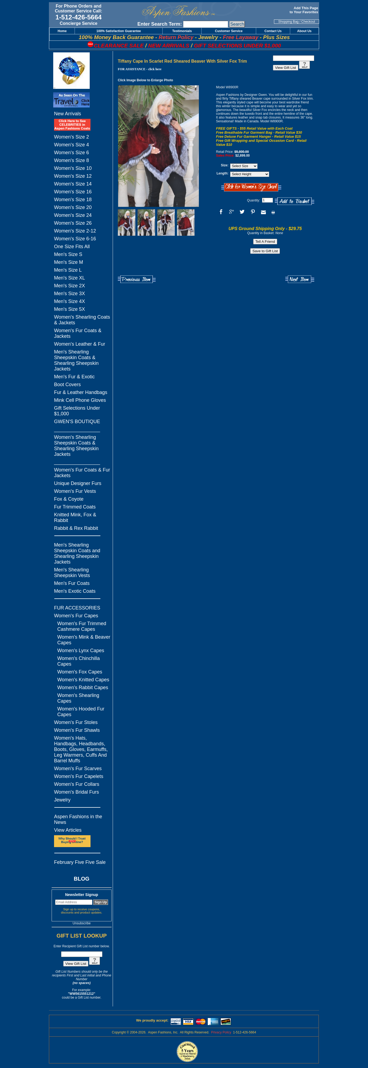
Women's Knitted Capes (83, 679)
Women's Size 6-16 (75, 238)
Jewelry (62, 800)
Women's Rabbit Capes (82, 687)
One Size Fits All (72, 246)
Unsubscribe (82, 923)
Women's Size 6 (71, 152)
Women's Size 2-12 (75, 231)
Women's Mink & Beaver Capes (83, 639)
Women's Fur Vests (75, 491)
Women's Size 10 (73, 168)
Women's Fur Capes (76, 615)
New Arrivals (67, 113)
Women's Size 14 (73, 184)
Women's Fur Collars (76, 784)
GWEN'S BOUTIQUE (77, 421)
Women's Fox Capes (79, 672)
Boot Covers (67, 384)
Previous (137, 279)
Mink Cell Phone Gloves (80, 400)
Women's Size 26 (73, 223)
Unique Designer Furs (77, 483)
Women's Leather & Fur (79, 344)
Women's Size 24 (73, 215)
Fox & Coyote (68, 499)
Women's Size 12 (73, 176)
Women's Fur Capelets (78, 776)
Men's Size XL (69, 278)
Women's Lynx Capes (80, 650)
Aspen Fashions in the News (78, 819)
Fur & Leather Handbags (80, 392)
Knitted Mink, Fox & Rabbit (75, 517)
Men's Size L (68, 270)
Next (299, 279)
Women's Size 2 (71, 137)
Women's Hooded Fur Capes (80, 711)
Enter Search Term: (159, 24)
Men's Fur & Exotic (74, 376)
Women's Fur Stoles (76, 722)
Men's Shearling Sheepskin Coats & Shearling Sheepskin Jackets (76, 360)
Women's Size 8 (71, 160)
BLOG (81, 879)
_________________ (77, 429)
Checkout (308, 21)
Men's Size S (68, 254)
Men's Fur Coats (71, 583)
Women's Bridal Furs (76, 792)
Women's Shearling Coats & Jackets (82, 319)
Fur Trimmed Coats (75, 507)
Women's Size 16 (73, 191)
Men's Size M (68, 262)
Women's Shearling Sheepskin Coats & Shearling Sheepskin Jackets (76, 445)
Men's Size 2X (69, 285)
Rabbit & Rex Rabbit (76, 528)
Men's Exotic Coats (75, 591)
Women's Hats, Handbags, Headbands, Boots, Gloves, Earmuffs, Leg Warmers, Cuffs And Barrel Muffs (81, 749)
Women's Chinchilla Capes (78, 661)
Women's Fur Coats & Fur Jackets (82, 472)
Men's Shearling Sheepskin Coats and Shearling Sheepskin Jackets (77, 553)
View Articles (68, 830)
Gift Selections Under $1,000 (77, 410)
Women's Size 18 (73, 199)
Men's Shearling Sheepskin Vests (72, 572)
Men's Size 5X (69, 309)
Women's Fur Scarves (78, 768)
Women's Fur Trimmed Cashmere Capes (81, 626)
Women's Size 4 (71, 144)
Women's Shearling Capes (78, 698)
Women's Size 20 (73, 207)
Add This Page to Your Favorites (304, 10)
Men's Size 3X (69, 293)
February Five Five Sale (80, 862)
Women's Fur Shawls (77, 730)
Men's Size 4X (69, 301)
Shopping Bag (288, 21)
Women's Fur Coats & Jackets (77, 333)
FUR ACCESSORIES (77, 608)
